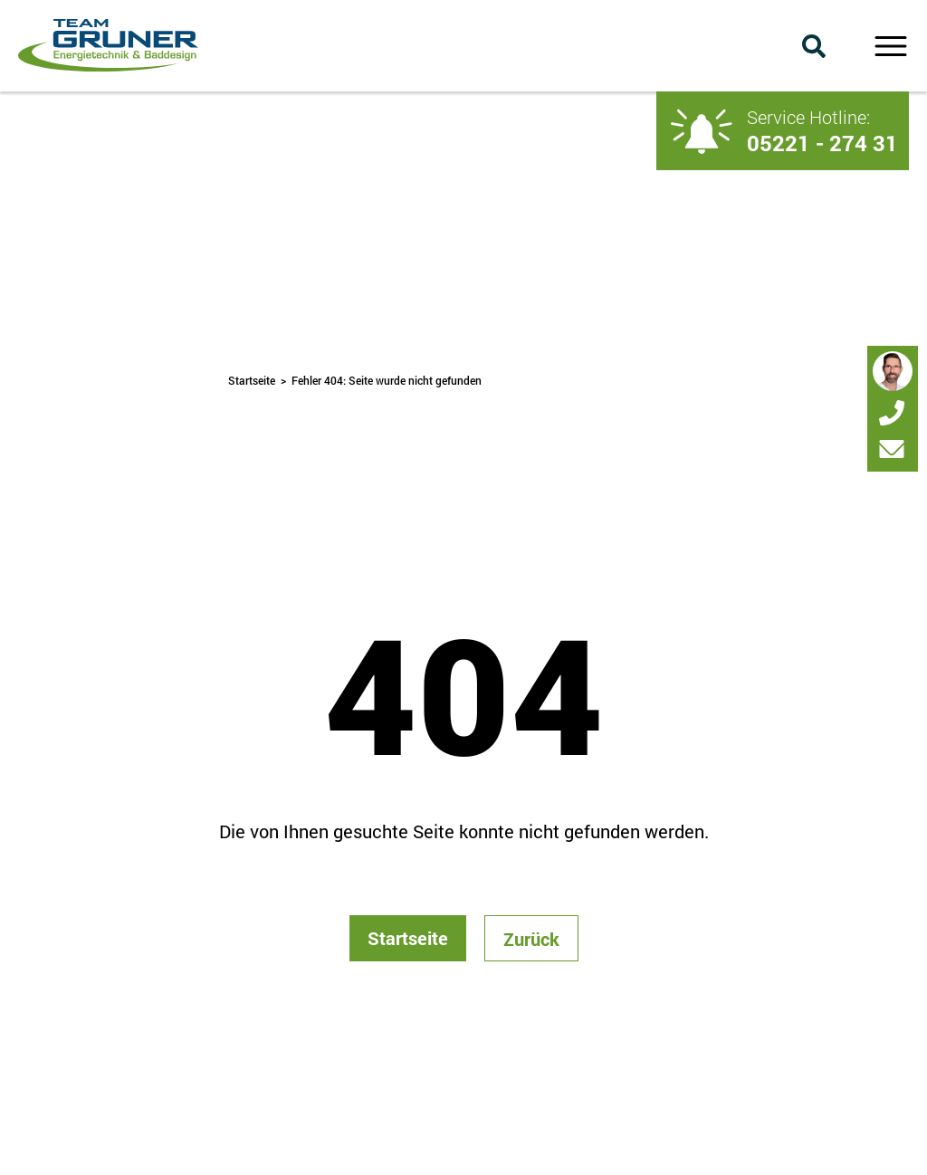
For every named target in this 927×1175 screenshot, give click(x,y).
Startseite (251, 380)
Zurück (531, 939)
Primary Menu (890, 46)
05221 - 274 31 (822, 143)
